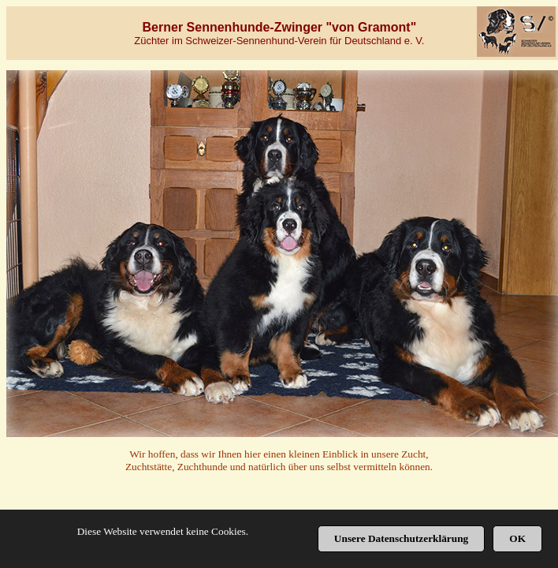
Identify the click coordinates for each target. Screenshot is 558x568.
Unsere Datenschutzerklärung (401, 538)
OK (517, 538)
